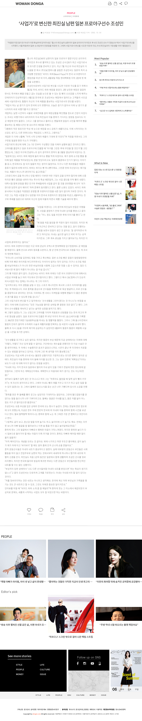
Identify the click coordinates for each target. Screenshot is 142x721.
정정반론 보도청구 (53, 709)
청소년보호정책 (120, 709)
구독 (129, 689)
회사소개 (72, 709)
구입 (137, 689)
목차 (122, 689)
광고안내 (27, 709)
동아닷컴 (65, 710)
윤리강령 (33, 709)
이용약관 (99, 709)
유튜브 (92, 663)
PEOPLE (71, 13)
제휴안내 (92, 709)
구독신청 (20, 709)
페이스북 (78, 663)
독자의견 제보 (41, 709)
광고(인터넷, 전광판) (82, 709)
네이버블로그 (100, 663)
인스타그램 (84, 663)
